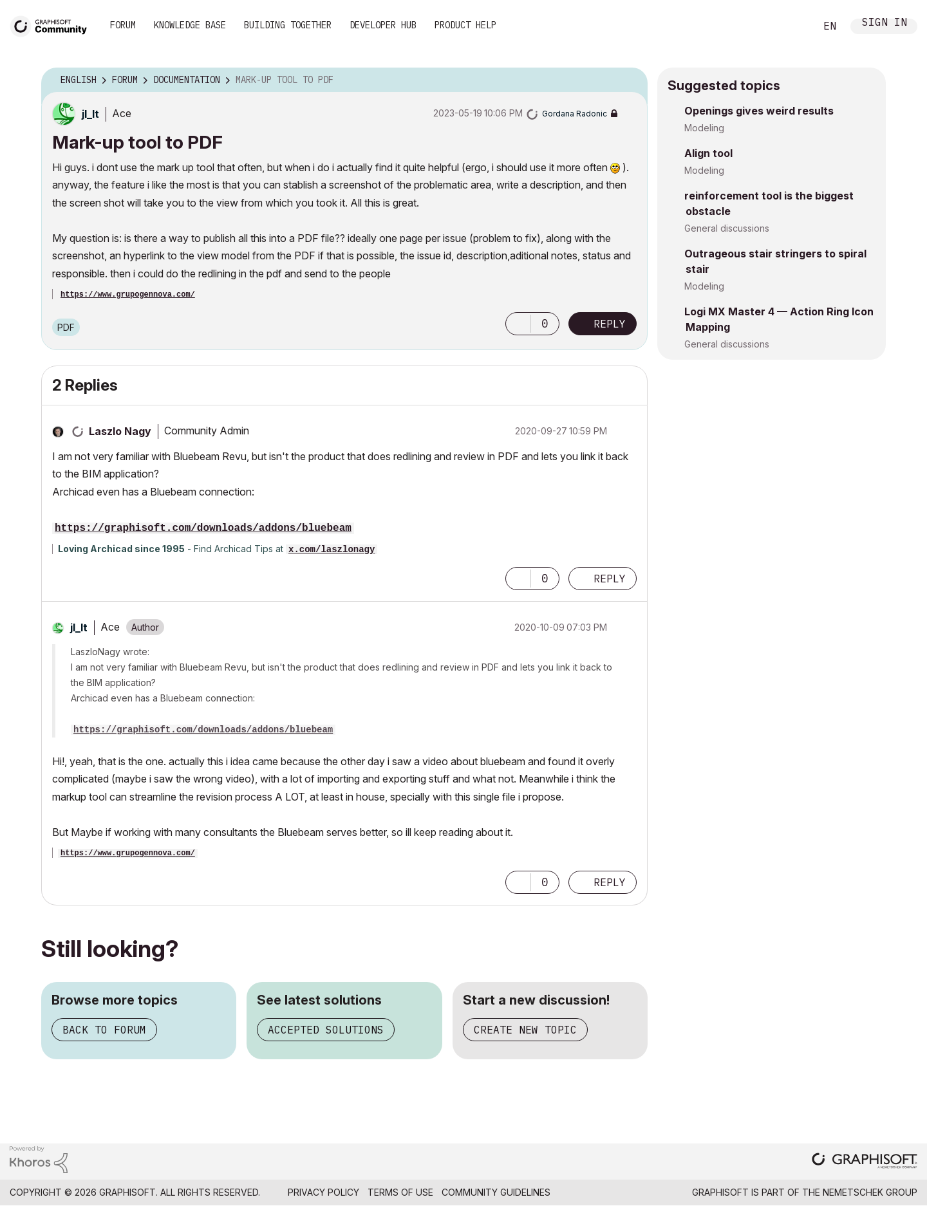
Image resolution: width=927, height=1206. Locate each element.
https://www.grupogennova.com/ (128, 294)
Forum (123, 25)
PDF (66, 327)
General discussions (726, 228)
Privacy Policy (323, 1192)
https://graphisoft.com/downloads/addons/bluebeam (203, 528)
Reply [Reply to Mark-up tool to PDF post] (610, 323)
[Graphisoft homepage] (864, 1162)
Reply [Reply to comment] (610, 578)
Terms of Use (400, 1192)
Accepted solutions (326, 1029)
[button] (518, 324)
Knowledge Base (190, 25)
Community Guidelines (496, 1192)
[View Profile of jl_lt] (90, 113)
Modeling (704, 127)
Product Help (465, 25)
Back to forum (104, 1029)
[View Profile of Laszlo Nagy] (120, 431)
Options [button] (629, 80)
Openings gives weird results (759, 110)
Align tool (708, 153)
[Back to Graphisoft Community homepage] (53, 24)
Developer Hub (383, 25)
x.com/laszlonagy (331, 549)
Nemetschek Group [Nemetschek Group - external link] (870, 1192)
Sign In (884, 23)
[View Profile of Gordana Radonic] (574, 113)
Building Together (288, 25)
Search (791, 26)
